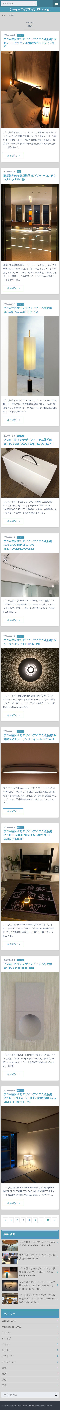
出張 (4, 1367)
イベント (6, 1332)
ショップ (6, 1338)
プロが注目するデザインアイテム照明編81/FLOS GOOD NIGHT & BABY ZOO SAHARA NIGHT (27, 835)
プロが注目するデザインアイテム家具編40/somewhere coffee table (29, 1244)
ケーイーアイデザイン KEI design (30, 9)
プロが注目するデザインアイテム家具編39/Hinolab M (29, 1257)
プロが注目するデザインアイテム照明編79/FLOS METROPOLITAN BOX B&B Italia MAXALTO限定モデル (29, 1098)
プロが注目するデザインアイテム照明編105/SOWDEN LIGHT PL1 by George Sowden (29, 1272)
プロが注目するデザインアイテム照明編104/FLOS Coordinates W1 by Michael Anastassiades (29, 1285)
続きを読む (12, 155)
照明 (4, 1385)
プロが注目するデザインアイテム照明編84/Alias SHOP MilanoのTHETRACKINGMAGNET (27, 544)
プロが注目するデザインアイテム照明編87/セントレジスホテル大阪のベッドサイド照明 (29, 42)
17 (48, 1220)
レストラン (7, 1356)
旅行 (4, 1379)
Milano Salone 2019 (11, 1326)
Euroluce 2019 (9, 1320)
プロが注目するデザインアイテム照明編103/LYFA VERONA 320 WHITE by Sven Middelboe (29, 1298)
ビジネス (6, 1350)
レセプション (8, 1361)
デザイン (6, 1344)
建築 (4, 1373)
